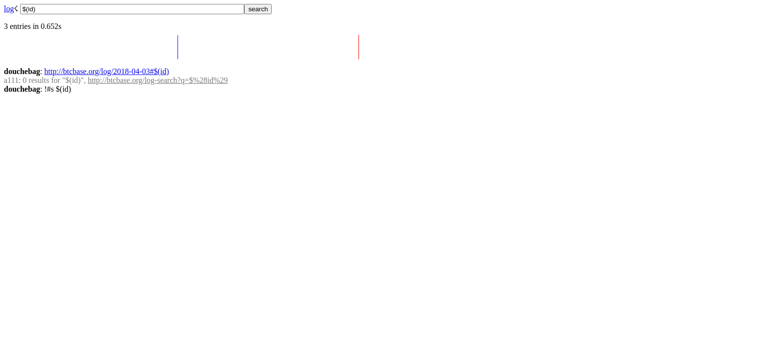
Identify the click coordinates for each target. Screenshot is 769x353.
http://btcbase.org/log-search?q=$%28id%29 (158, 80)
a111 (11, 80)
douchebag (22, 71)
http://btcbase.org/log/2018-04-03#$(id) (106, 71)
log (9, 8)
